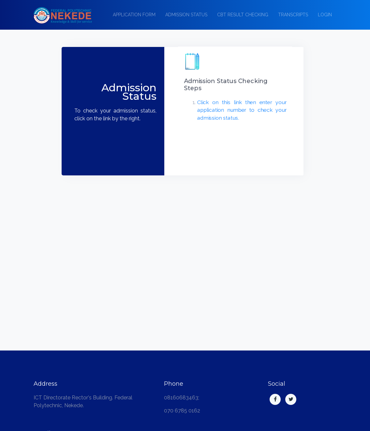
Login (325, 14)
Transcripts (293, 14)
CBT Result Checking (242, 14)
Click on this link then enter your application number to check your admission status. (240, 110)
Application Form (134, 14)
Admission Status (186, 14)
